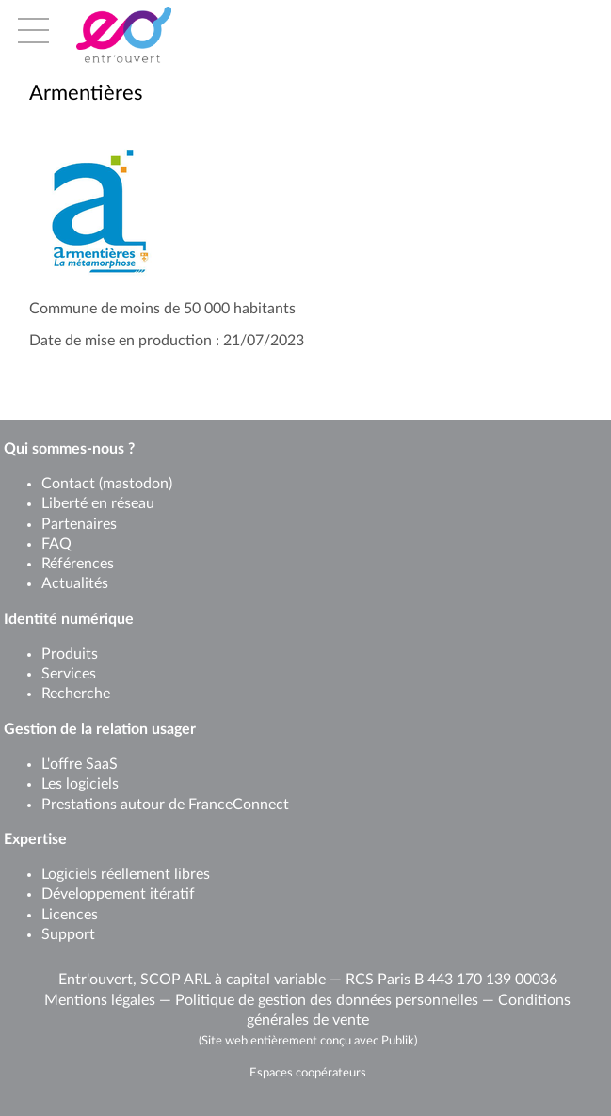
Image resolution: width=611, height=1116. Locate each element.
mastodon (136, 483)
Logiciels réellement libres (125, 874)
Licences (69, 914)
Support (68, 934)
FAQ (56, 543)
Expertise (35, 839)
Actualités (74, 583)
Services (68, 673)
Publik (397, 1040)
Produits (69, 654)
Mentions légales (99, 1000)
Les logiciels (80, 783)
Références (77, 563)
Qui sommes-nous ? (69, 448)
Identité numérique (69, 619)
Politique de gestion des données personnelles (326, 1000)
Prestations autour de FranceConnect (165, 804)
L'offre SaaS (79, 764)
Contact (68, 483)
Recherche (75, 693)
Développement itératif (118, 893)
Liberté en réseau (97, 503)
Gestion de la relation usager (100, 729)
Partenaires (79, 524)
